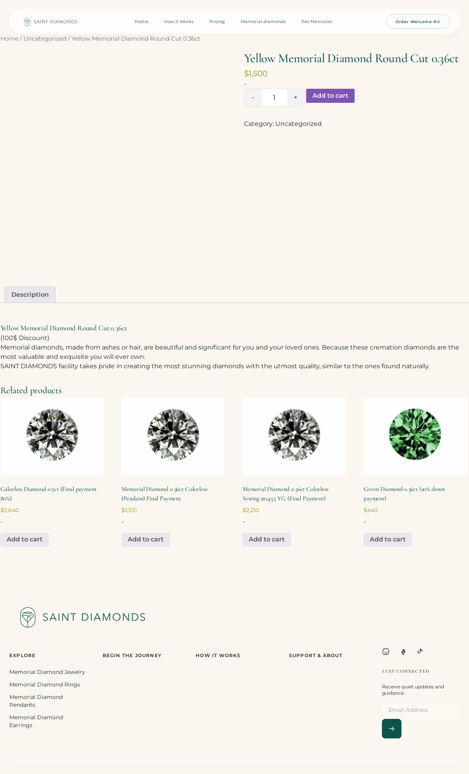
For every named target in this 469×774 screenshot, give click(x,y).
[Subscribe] (391, 728)
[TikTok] (420, 652)
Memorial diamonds (263, 21)
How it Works (179, 21)
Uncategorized (44, 38)
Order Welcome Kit (418, 21)
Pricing (217, 21)
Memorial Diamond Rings (44, 684)
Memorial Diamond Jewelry (47, 671)
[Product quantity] (274, 97)
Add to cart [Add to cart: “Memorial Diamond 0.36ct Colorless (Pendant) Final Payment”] (146, 539)
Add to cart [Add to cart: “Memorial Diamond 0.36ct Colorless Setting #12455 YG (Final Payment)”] (267, 539)
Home (141, 21)
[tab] (30, 295)
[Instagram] (386, 652)
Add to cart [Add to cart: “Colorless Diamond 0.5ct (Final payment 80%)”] (25, 539)
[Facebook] (403, 652)
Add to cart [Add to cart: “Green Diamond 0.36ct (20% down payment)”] (388, 539)
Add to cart (330, 95)
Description (30, 294)
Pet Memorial (316, 21)
